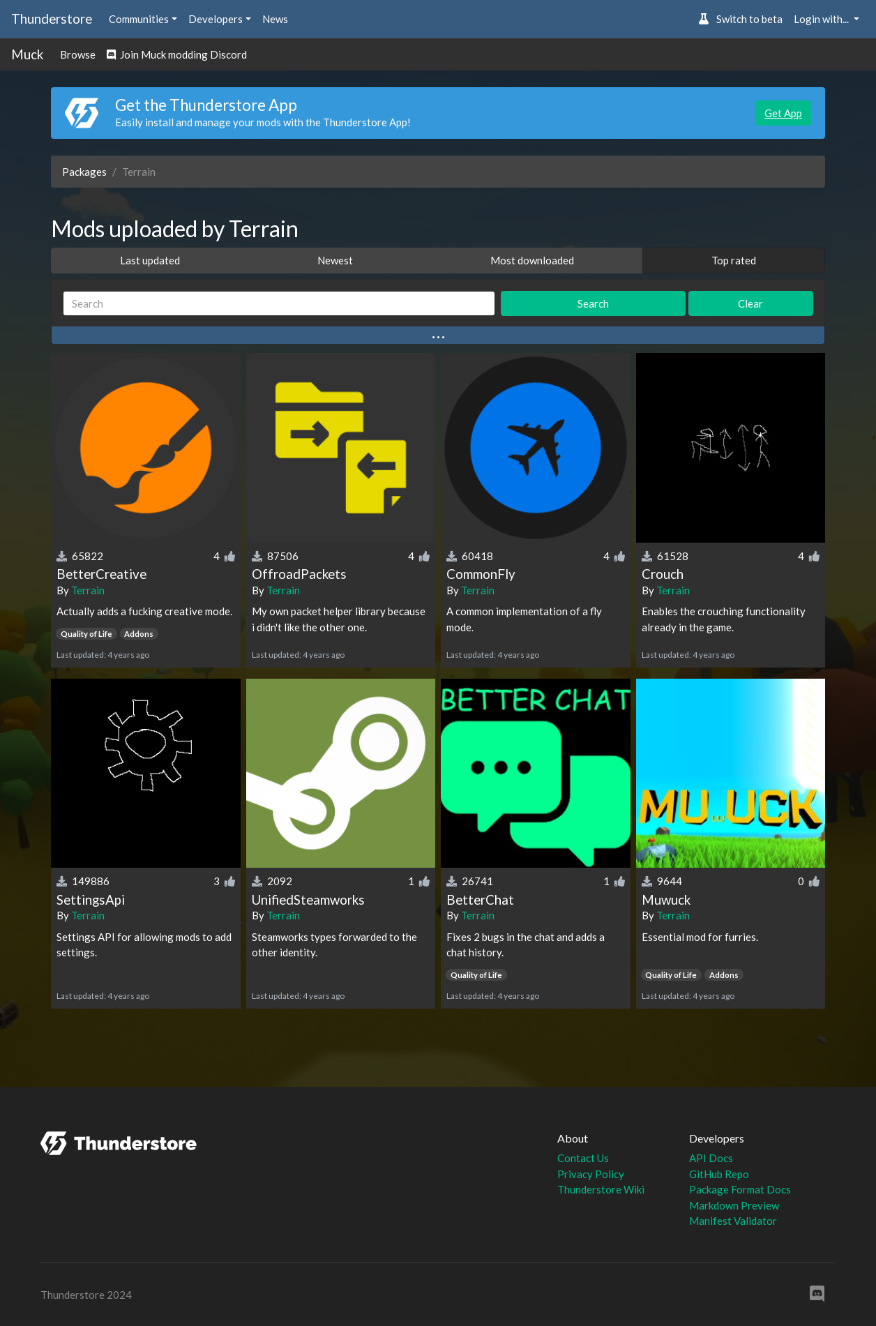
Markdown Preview (734, 1205)
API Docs (711, 1158)
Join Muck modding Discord (177, 54)
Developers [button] (215, 19)
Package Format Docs (740, 1189)
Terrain (88, 590)
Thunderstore (51, 18)
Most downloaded (532, 260)
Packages (84, 171)
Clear (750, 303)
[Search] (279, 304)
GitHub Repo (719, 1174)
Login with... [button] (822, 19)
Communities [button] (139, 19)
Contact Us (583, 1158)
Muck (27, 54)
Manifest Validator (733, 1220)
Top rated (733, 260)
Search (593, 303)
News (275, 19)
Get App (783, 113)
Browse (78, 54)
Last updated (150, 260)
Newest (335, 260)
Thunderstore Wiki (600, 1189)
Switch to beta (740, 19)
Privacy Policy (590, 1174)
